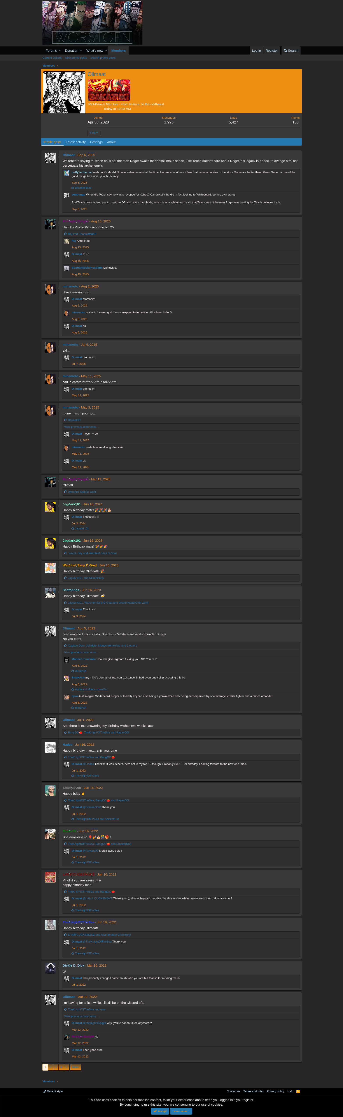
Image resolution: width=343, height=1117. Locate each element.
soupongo (80, 194)
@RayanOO (92, 850)
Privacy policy (275, 1091)
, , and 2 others (103, 645)
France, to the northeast (148, 104)
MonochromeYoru (85, 659)
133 (294, 122)
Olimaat (70, 155)
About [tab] (112, 142)
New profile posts (76, 57)
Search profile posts (103, 57)
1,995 (169, 122)
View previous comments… (82, 426)
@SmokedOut (93, 807)
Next (75, 1067)
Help (290, 1091)
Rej (75, 240)
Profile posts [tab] (54, 142)
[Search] (291, 50)
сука (76, 696)
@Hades (89, 764)
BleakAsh (79, 677)
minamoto (72, 286)
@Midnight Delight (95, 1023)
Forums (51, 50)
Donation (71, 50)
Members (118, 50)
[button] (60, 50)
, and (109, 602)
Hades (69, 744)
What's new (94, 50)
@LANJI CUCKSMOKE (99, 898)
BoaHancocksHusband (88, 267)
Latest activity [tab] (77, 142)
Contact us (233, 1091)
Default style (53, 1091)
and (83, 234)
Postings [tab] (97, 142)
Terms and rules (253, 1091)
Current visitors (51, 57)
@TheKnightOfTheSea (98, 941)
